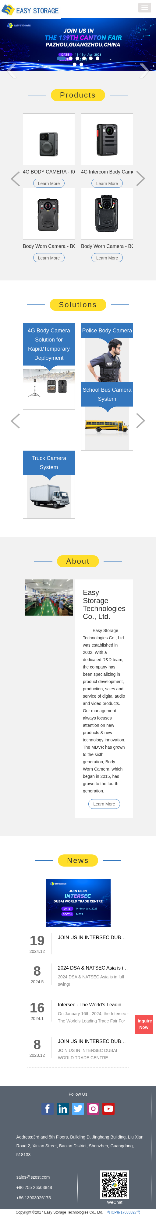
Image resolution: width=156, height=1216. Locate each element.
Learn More (49, 183)
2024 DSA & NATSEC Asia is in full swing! (103, 967)
